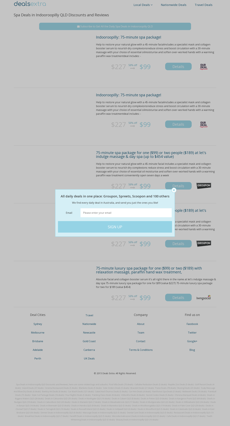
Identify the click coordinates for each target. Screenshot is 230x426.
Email (69, 212)
